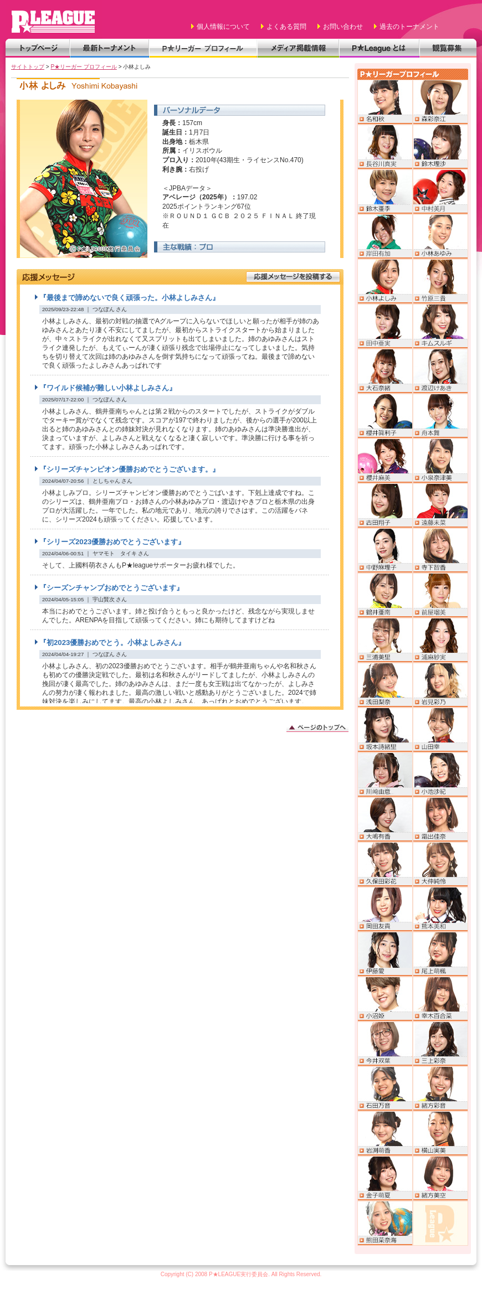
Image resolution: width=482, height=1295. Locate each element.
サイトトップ (27, 67)
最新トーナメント (109, 48)
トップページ (38, 48)
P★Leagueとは (379, 48)
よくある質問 (286, 26)
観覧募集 (447, 48)
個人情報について (223, 26)
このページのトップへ (317, 726)
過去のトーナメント (409, 26)
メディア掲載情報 (298, 48)
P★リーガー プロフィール (203, 48)
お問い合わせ (343, 26)
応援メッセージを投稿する (293, 276)
